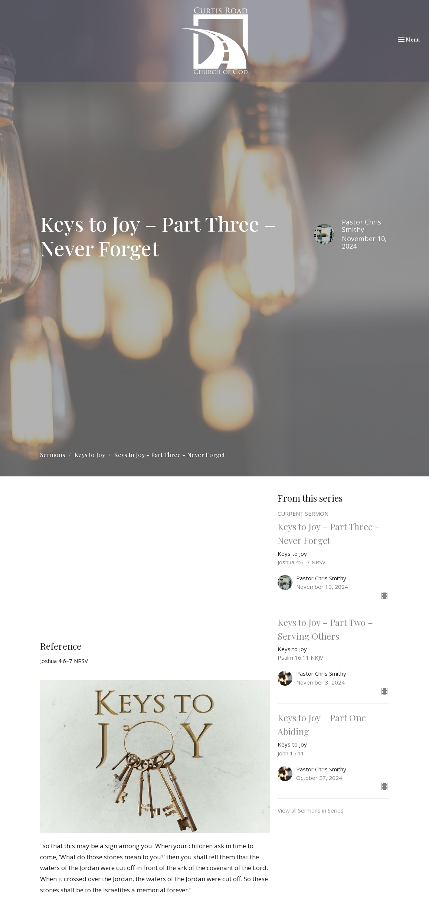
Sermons (52, 455)
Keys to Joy (89, 455)
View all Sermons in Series (311, 810)
